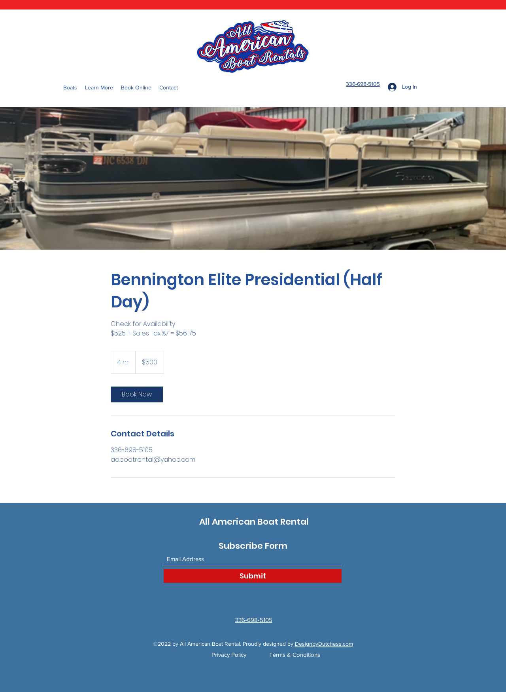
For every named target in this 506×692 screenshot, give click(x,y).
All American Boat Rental (254, 522)
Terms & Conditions (294, 654)
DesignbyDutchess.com (324, 644)
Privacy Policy (228, 654)
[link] (137, 394)
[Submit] (253, 576)
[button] (99, 87)
